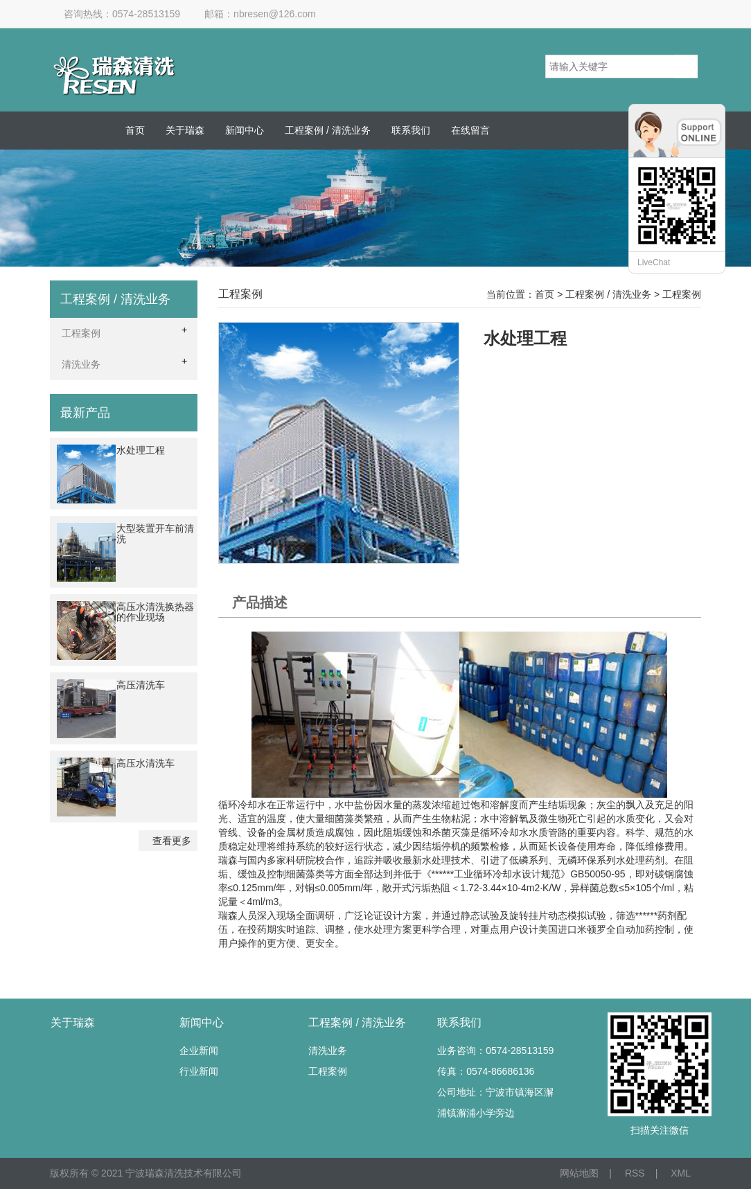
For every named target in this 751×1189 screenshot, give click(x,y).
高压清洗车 (140, 684)
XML (681, 1173)
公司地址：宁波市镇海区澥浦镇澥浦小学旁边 (495, 1102)
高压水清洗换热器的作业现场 (155, 612)
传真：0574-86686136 (485, 1071)
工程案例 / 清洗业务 (328, 130)
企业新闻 (198, 1050)
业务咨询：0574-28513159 (495, 1050)
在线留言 (470, 130)
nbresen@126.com (274, 13)
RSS (635, 1173)
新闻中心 (244, 130)
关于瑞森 (185, 130)
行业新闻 (198, 1071)
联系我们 (410, 130)
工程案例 (327, 1071)
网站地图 (579, 1173)
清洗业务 (327, 1050)
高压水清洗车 (145, 763)
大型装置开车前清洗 (155, 533)
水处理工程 (140, 450)
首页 (135, 130)
